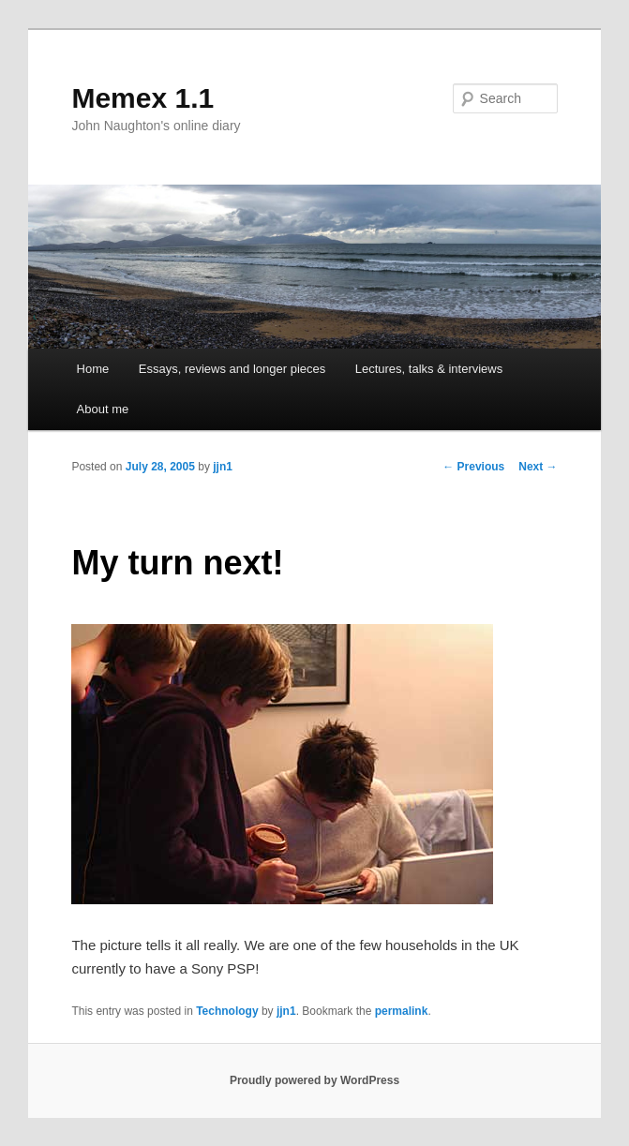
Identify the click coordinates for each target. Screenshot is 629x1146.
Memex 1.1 (142, 97)
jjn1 (222, 466)
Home (93, 369)
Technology (227, 1011)
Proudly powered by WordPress (314, 1080)
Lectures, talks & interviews (429, 369)
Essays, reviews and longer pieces (232, 369)
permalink (401, 1011)
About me (103, 409)
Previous (473, 466)
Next (537, 466)
